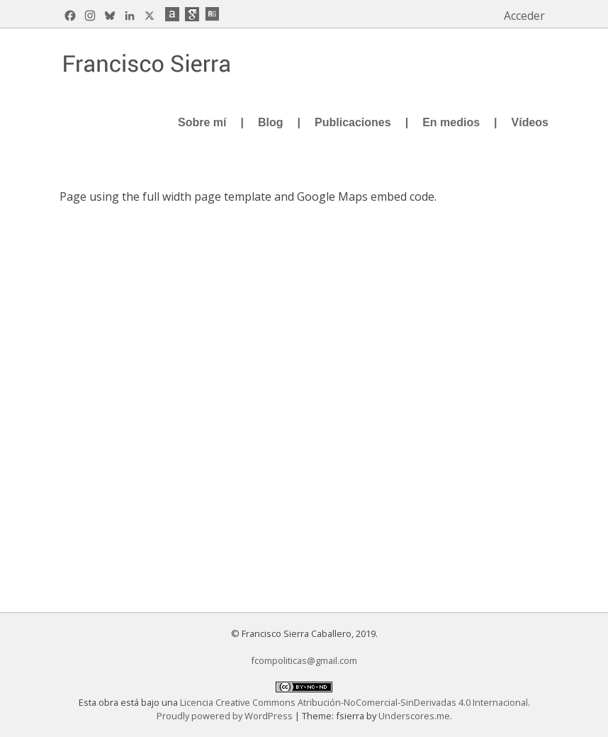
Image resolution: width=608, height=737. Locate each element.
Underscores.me (414, 715)
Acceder (524, 15)
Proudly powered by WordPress (226, 715)
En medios (451, 122)
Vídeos (530, 122)
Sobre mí (202, 122)
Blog (270, 122)
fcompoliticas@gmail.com (304, 660)
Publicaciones (353, 122)
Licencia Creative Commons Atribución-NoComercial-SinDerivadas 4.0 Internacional (354, 702)
